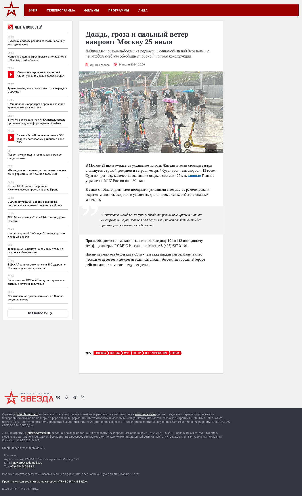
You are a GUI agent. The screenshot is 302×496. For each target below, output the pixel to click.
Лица (142, 10)
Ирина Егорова (100, 65)
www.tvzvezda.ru (145, 414)
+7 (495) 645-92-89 (22, 466)
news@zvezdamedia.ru (27, 462)
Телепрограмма (61, 10)
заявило (194, 175)
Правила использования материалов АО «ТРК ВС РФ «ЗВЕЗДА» (44, 481)
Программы (118, 10)
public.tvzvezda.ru (27, 414)
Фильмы (91, 10)
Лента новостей (25, 28)
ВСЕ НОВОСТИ (41, 313)
